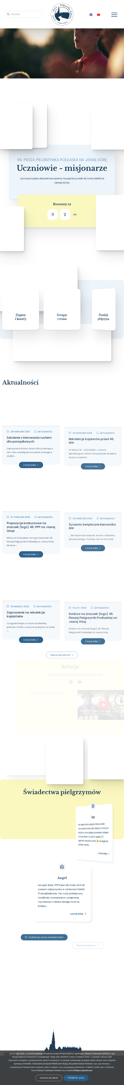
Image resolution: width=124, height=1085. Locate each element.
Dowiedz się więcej (49, 1078)
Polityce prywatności (82, 1070)
